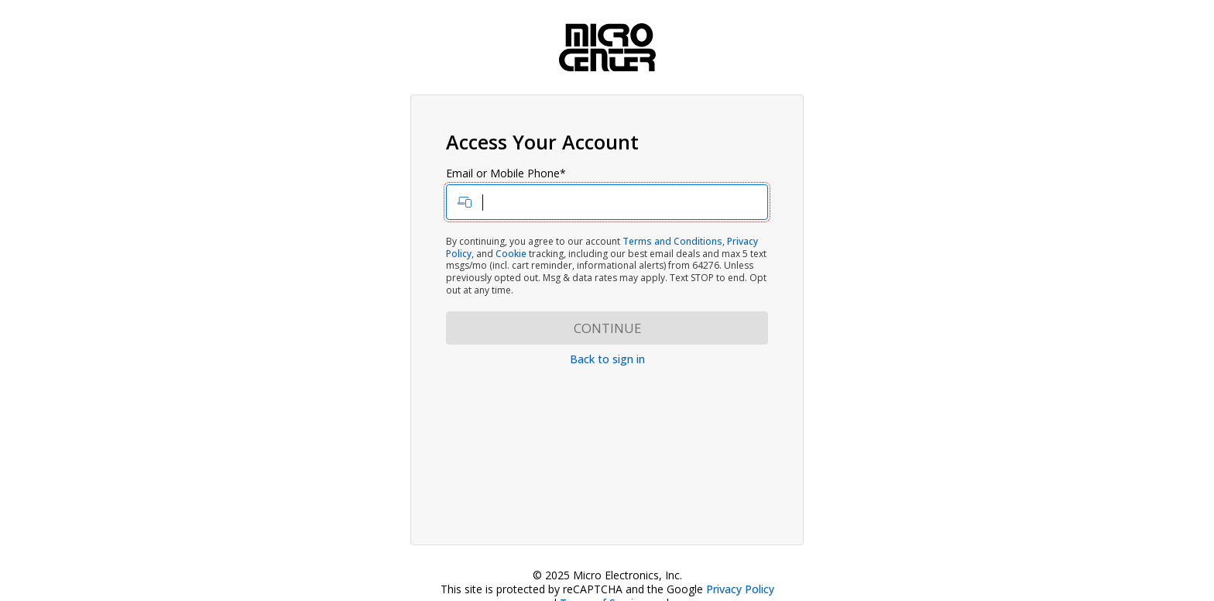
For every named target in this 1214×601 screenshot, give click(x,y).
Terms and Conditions (672, 241)
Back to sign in (607, 359)
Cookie (511, 253)
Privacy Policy (740, 589)
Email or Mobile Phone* (607, 194)
